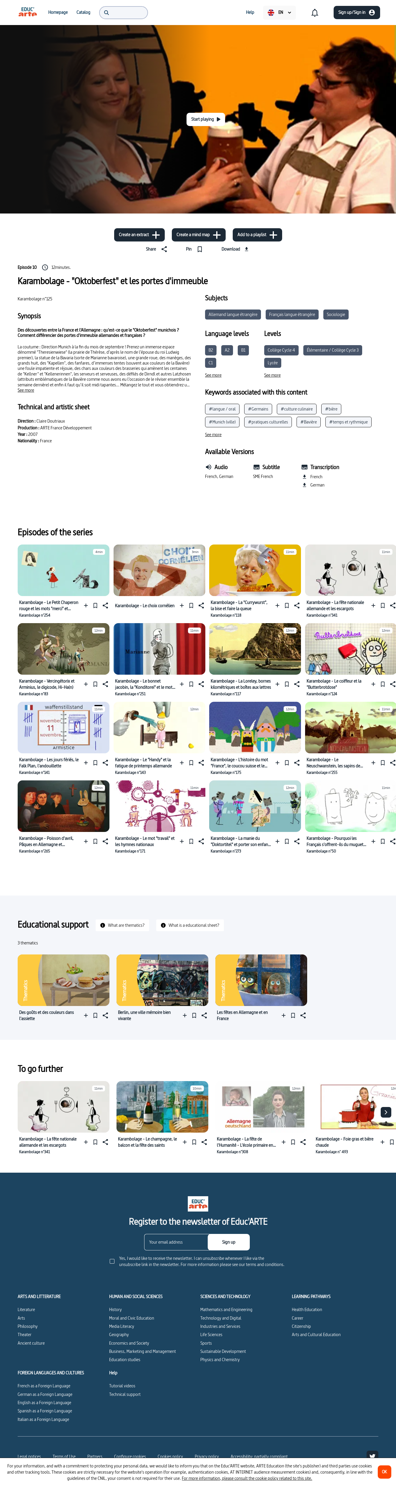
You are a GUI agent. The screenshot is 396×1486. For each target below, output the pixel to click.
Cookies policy (170, 1456)
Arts (21, 1318)
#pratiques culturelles (268, 422)
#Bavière (308, 422)
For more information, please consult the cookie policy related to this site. (247, 1478)
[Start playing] (206, 119)
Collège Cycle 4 (281, 350)
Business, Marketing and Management (142, 1351)
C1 (211, 363)
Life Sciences (211, 1334)
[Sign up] (229, 1242)
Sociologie (336, 314)
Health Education (307, 1309)
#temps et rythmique (348, 422)
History (115, 1309)
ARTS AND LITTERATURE (39, 1296)
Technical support (125, 1394)
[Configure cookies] (130, 1456)
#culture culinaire (297, 409)
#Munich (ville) (222, 422)
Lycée (273, 363)
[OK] (384, 1472)
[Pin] (195, 249)
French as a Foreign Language (44, 1386)
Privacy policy (207, 1456)
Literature (26, 1309)
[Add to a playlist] (257, 234)
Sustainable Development (223, 1351)
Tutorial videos (122, 1386)
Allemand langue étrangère (233, 314)
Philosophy (28, 1326)
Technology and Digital (220, 1318)
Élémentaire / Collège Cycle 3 (333, 350)
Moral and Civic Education (131, 1318)
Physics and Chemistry (220, 1359)
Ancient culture (31, 1343)
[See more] (26, 390)
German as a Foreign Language (45, 1394)
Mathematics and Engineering (226, 1309)
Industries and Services (220, 1326)
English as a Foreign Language (44, 1402)
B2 (211, 350)
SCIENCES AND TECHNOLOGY (225, 1296)
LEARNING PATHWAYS (311, 1296)
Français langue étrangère (292, 314)
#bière (331, 409)
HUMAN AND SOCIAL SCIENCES (135, 1296)
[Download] (236, 249)
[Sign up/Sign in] (357, 12)
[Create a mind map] (199, 234)
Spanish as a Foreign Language (45, 1411)
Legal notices (29, 1456)
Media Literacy (121, 1326)
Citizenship (301, 1326)
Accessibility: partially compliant (259, 1456)
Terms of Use (64, 1456)
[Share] (157, 249)
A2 (227, 350)
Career (297, 1318)
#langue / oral (222, 409)
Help (113, 1373)
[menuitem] (27, 12)
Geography (119, 1334)
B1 (243, 350)
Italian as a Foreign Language (43, 1419)
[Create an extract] (139, 234)
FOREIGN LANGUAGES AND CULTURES (51, 1373)
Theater (24, 1334)
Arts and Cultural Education (316, 1334)
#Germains (258, 409)
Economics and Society (129, 1343)
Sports (206, 1343)
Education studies (124, 1359)
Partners (94, 1456)
